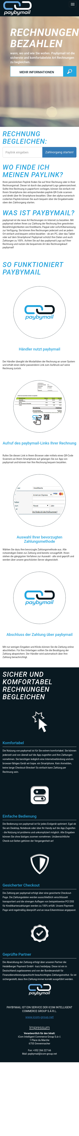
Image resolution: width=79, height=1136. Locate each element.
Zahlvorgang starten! (59, 152)
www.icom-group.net (39, 1017)
